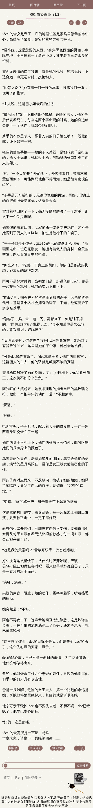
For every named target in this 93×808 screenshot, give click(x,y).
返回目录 (35, 748)
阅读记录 (31, 778)
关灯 (20, 22)
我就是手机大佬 (43, 806)
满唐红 (6, 797)
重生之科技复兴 (12, 802)
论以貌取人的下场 (43, 797)
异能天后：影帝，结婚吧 (74, 797)
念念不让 (61, 806)
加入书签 (57, 748)
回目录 (35, 5)
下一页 (81, 5)
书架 (17, 778)
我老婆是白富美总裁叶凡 (58, 802)
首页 (12, 5)
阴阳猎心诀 (32, 802)
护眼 (11, 22)
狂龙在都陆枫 (20, 797)
